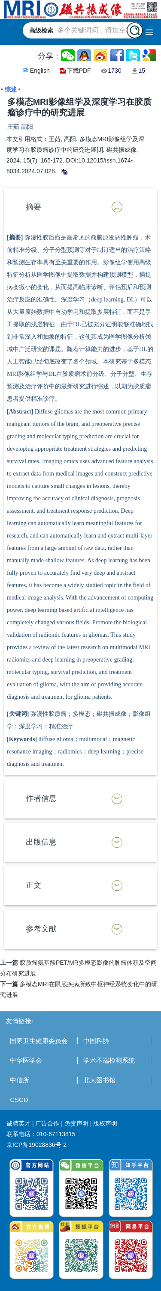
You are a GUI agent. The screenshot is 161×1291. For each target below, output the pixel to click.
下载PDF (79, 70)
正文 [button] (33, 885)
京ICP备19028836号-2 (36, 1144)
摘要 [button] (33, 207)
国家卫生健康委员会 (39, 1040)
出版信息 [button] (41, 842)
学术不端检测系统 (109, 1060)
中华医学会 (26, 1060)
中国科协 (96, 1040)
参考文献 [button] (41, 929)
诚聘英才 (18, 1123)
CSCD (19, 1099)
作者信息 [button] (41, 798)
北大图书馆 (99, 1080)
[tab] (80, 207)
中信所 (19, 1080)
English (40, 70)
